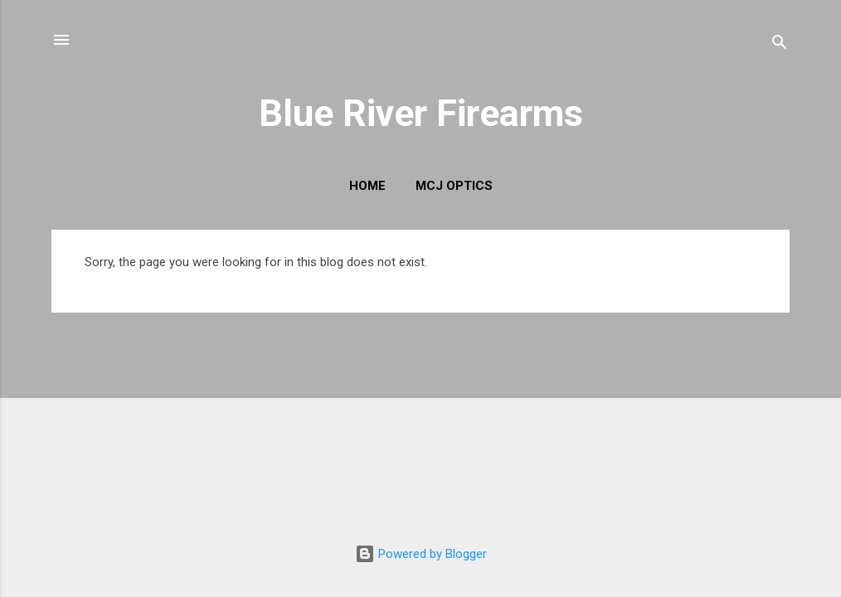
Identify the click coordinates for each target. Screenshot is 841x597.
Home (367, 185)
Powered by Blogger (421, 553)
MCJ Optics (454, 185)
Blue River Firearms (421, 113)
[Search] (780, 45)
